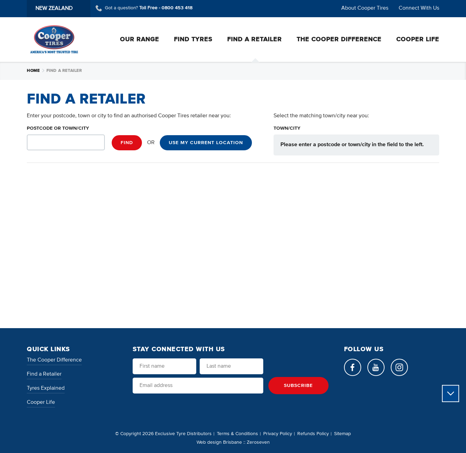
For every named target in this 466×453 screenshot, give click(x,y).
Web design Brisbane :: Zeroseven (233, 442)
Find (127, 142)
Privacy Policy (277, 433)
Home (36, 71)
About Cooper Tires (364, 8)
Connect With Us (419, 8)
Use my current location (206, 142)
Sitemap (342, 433)
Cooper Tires (54, 39)
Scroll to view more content (450, 393)
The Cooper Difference (54, 360)
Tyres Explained (46, 388)
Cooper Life (41, 402)
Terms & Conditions (237, 433)
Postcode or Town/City (58, 128)
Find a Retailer (44, 374)
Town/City (287, 128)
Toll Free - (165, 8)
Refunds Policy (313, 433)
